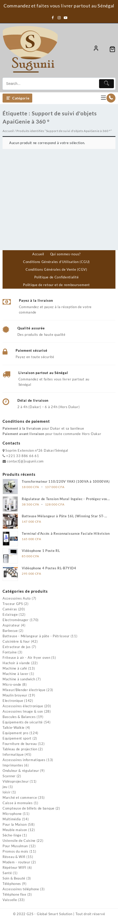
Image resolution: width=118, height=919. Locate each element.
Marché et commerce (20, 797)
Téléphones (12, 884)
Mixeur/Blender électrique (24, 690)
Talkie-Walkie (14, 727)
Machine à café (15, 668)
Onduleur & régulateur (21, 771)
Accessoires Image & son (23, 711)
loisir (6, 792)
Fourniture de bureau (20, 744)
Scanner (9, 776)
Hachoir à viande (16, 663)
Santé (7, 873)
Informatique (13, 754)
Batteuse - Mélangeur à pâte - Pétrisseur (36, 636)
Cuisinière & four (16, 641)
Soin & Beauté (14, 878)
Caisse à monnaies (18, 803)
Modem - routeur (16, 862)
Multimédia (12, 819)
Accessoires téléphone (21, 889)
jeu (5, 787)
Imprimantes (13, 765)
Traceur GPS (13, 604)
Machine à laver (16, 674)
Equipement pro (15, 733)
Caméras (10, 609)
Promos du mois (15, 851)
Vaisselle (10, 900)
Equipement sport (17, 738)
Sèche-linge (12, 835)
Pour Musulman (15, 846)
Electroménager (16, 620)
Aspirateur (11, 625)
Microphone (12, 814)
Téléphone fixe (14, 894)
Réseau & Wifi (14, 857)
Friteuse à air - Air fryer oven (26, 657)
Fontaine (10, 652)
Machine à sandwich (19, 679)
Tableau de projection (20, 749)
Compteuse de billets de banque (29, 808)
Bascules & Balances (19, 717)
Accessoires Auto (17, 598)
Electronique (13, 701)
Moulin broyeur (15, 695)
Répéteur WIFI (14, 867)
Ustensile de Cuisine (19, 841)
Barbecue (10, 631)
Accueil (8, 131)
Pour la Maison (15, 824)
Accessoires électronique (23, 706)
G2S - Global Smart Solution (49, 914)
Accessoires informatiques (24, 760)
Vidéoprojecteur (16, 781)
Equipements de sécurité (23, 722)
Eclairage (10, 614)
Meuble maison (15, 830)
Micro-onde (12, 684)
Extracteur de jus (17, 647)
